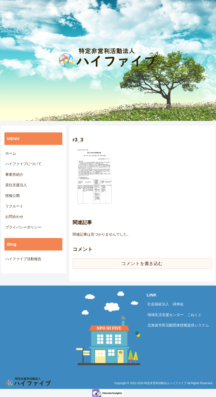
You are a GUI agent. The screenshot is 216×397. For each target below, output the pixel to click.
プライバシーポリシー (23, 227)
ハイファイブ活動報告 (23, 259)
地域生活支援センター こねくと (174, 315)
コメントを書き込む (142, 263)
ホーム (10, 153)
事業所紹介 (14, 175)
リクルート (14, 206)
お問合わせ (14, 217)
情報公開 (12, 196)
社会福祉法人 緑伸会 (165, 304)
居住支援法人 (16, 185)
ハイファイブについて (23, 164)
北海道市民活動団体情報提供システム (178, 325)
